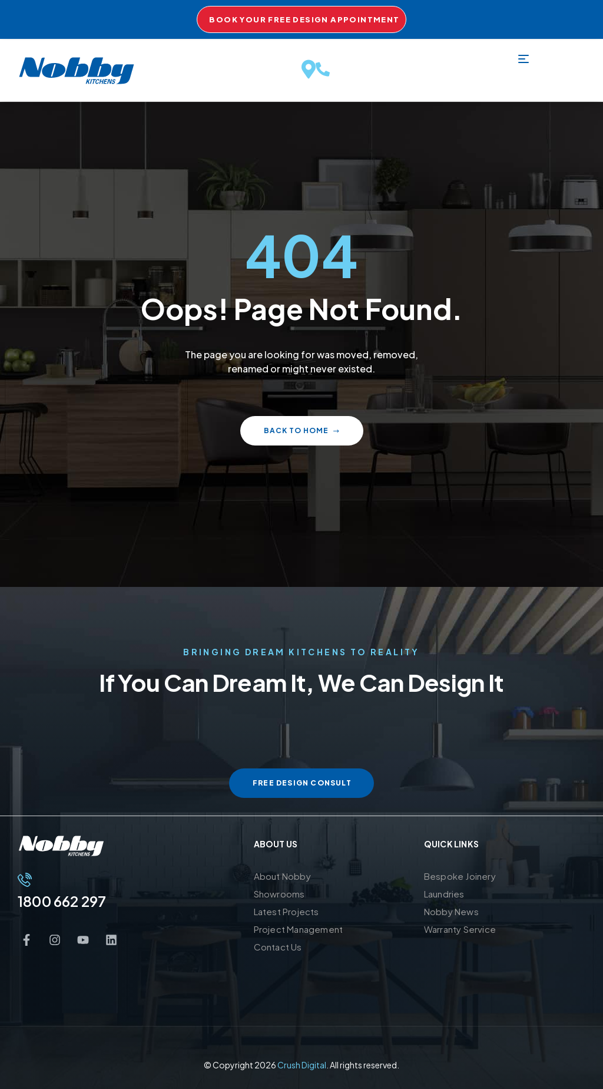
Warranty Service (460, 929)
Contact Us (278, 946)
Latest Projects (286, 911)
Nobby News (451, 911)
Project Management (298, 929)
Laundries (444, 893)
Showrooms (279, 893)
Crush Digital (301, 1065)
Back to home (302, 430)
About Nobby (282, 876)
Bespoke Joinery (460, 876)
